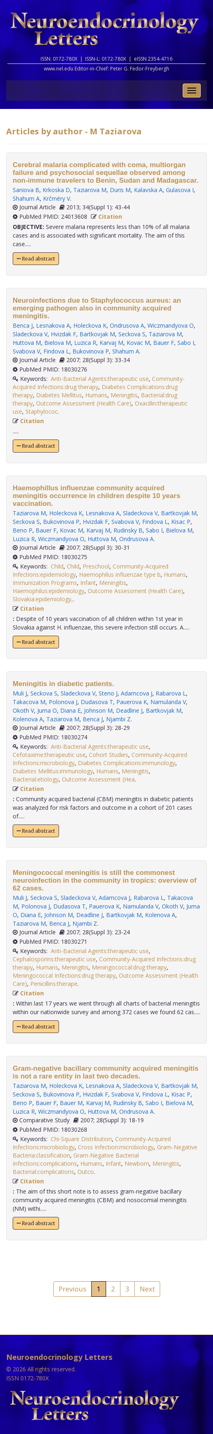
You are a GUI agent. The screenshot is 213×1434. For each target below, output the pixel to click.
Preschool (96, 566)
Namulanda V (168, 702)
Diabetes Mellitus (59, 395)
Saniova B (26, 190)
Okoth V (23, 710)
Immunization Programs (45, 583)
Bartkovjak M (97, 334)
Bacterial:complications (43, 1172)
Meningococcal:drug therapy (129, 967)
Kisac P (180, 522)
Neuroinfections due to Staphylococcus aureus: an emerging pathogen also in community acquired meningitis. (97, 308)
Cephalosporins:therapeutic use (54, 959)
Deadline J (129, 710)
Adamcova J (136, 693)
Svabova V (26, 351)
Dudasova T (97, 702)
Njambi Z (118, 719)
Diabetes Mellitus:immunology (53, 771)
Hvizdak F (63, 334)
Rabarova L (171, 693)
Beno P (22, 530)
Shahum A (26, 198)
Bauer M (71, 1103)
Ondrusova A (127, 325)
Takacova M (29, 702)
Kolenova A (28, 719)
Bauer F (163, 343)
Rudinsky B (128, 530)
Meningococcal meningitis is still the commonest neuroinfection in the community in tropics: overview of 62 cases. (105, 880)
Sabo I (185, 343)
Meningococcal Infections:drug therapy (64, 975)
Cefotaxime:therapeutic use (49, 755)
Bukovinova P (91, 351)
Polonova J (63, 702)
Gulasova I (180, 190)
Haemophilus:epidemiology (48, 591)
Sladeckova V (30, 334)
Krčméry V (56, 198)
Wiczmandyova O (170, 325)
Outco (85, 1172)
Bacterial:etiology (36, 779)
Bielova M (57, 343)
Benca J (23, 325)
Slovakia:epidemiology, (43, 599)
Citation (110, 216)
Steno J (108, 693)
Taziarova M (89, 190)
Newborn (137, 1163)
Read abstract (36, 259)
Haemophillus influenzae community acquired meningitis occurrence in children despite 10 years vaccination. (96, 495)
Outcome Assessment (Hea (98, 779)
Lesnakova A (53, 325)
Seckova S (131, 334)
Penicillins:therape (53, 984)
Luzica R (85, 343)
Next (147, 1289)
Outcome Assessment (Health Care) (83, 403)
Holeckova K (89, 325)
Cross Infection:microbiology (116, 1147)
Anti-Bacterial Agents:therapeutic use (100, 379)
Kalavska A (148, 190)
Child (57, 566)
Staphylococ (41, 411)
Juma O (47, 710)
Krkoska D (56, 190)
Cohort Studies (108, 755)
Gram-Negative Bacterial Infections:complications (76, 1159)
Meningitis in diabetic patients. (63, 684)
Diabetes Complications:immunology (126, 763)
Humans (96, 395)
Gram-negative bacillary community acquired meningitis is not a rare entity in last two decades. (105, 1072)
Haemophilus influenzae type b (120, 574)
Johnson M (98, 710)
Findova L (56, 351)
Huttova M (27, 343)
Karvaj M (111, 343)
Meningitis (124, 395)
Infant (88, 583)
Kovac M (138, 343)
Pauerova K (131, 702)
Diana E (70, 710)
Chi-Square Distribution (81, 1139)
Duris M (120, 190)
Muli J (20, 693)
